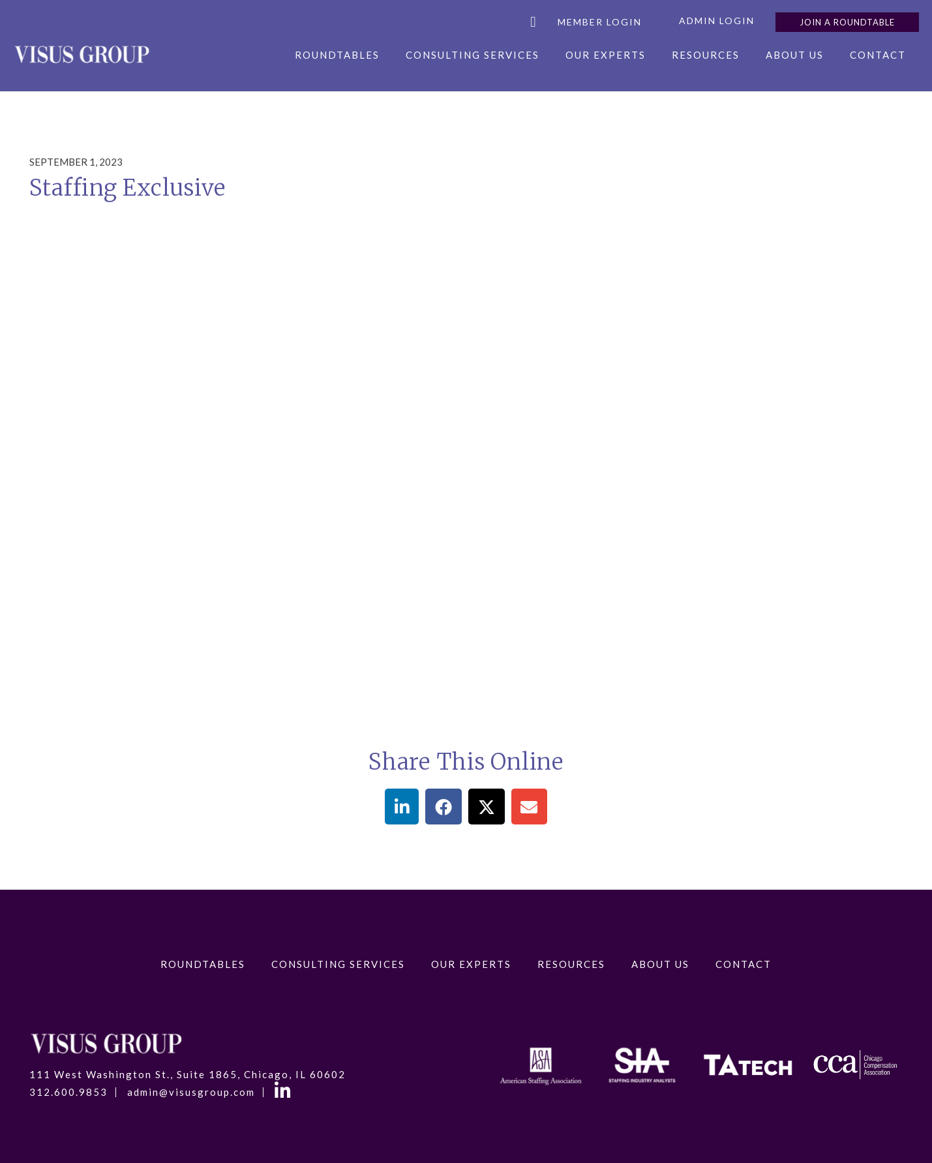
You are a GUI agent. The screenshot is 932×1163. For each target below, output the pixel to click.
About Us (795, 55)
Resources (706, 55)
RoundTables (337, 55)
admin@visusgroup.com (191, 1092)
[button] (402, 806)
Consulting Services (472, 55)
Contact (878, 55)
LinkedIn (285, 1092)
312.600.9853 (68, 1092)
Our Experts (605, 55)
